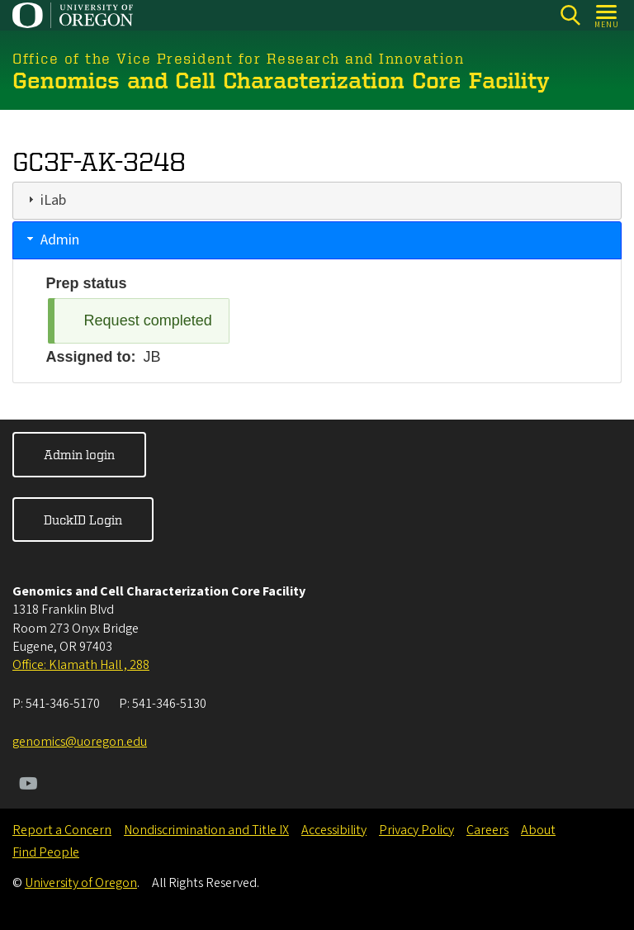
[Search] (570, 15)
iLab (53, 199)
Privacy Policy (416, 830)
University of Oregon (81, 883)
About (538, 830)
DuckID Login (83, 519)
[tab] (317, 200)
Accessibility (334, 830)
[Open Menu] (607, 15)
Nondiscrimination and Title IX (206, 830)
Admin (59, 240)
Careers (487, 830)
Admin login (79, 454)
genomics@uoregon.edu (79, 742)
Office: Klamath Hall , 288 (80, 665)
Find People (45, 852)
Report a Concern (61, 830)
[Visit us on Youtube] (28, 785)
